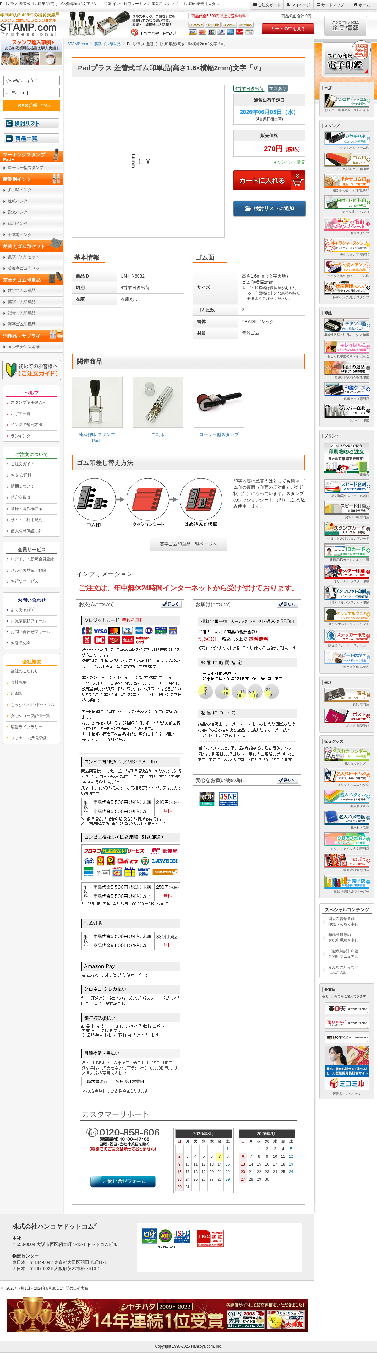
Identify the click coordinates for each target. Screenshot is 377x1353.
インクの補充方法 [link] (26, 424)
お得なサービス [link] (24, 581)
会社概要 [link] (18, 682)
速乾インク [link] (18, 201)
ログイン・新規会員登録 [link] (32, 559)
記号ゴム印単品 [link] (22, 312)
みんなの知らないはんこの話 (343, 970)
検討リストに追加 (269, 208)
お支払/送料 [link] (21, 475)
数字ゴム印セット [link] (23, 257)
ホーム (364, 5)
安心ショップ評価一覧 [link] (30, 715)
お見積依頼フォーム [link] (28, 620)
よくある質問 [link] (22, 609)
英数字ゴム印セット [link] (25, 268)
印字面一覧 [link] (20, 413)
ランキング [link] (20, 436)
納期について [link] (22, 486)
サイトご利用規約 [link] (26, 519)
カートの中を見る (288, 28)
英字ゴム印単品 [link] (22, 301)
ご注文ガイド (269, 5)
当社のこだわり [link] (24, 671)
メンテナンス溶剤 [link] (23, 346)
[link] (97, 412)
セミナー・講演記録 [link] (28, 738)
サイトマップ (332, 5)
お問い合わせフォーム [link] (30, 631)
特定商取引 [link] (20, 497)
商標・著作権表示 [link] (26, 508)
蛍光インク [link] (18, 212)
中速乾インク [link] (19, 234)
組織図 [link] (17, 693)
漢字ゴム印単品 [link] (22, 324)
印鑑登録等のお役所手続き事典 (343, 937)
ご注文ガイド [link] (22, 463)
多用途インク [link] (19, 189)
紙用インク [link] (18, 223)
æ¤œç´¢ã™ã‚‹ (30, 105)
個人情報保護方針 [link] (26, 531)
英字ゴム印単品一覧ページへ (188, 544)
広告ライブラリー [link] (26, 727)
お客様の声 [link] (20, 643)
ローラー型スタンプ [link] (25, 167)
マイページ (301, 5)
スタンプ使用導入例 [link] (28, 402)
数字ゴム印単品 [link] (22, 290)
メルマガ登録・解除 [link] (28, 570)
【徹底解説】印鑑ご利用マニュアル (343, 954)
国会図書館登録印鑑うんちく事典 (343, 921)
